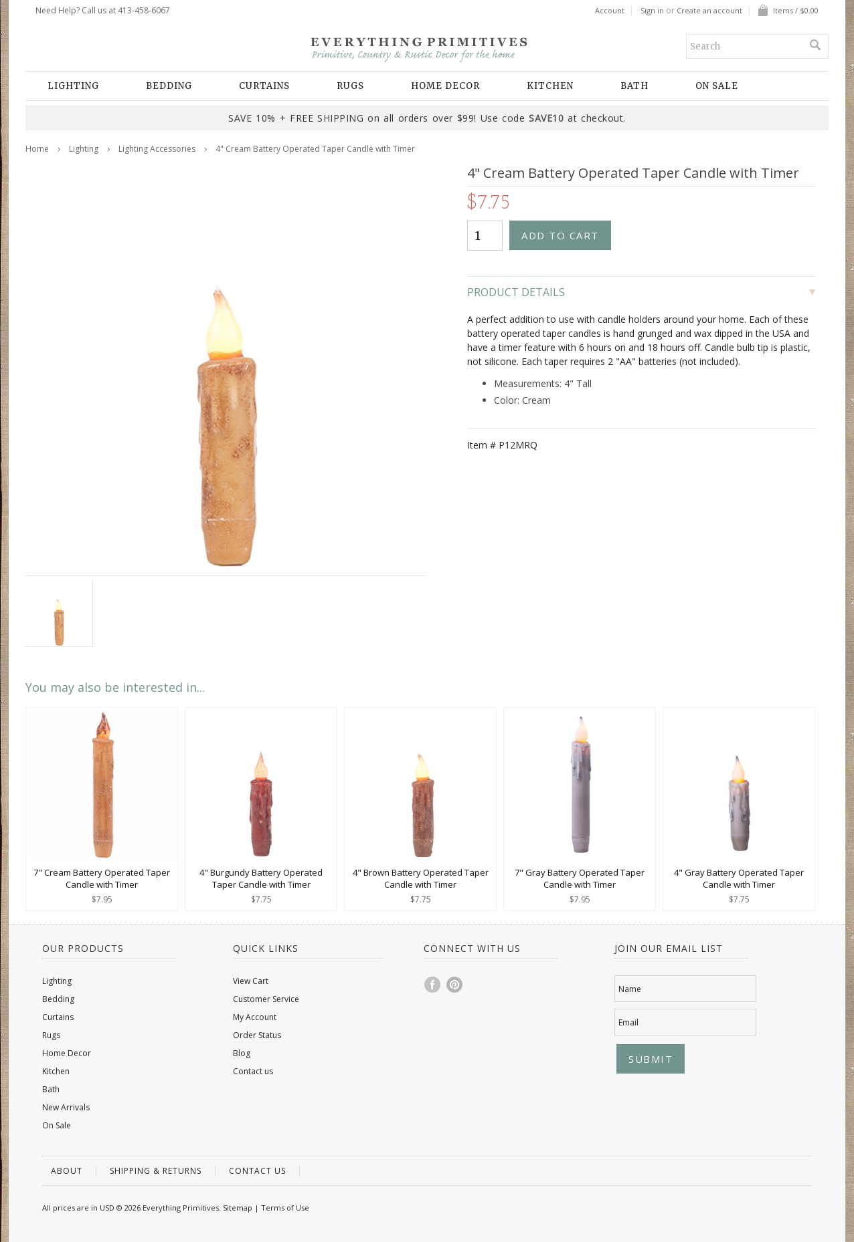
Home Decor (445, 86)
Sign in (652, 10)
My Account (254, 1017)
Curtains (264, 86)
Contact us (253, 1071)
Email (628, 1022)
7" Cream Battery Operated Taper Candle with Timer (101, 878)
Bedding (169, 86)
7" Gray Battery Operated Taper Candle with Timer (580, 878)
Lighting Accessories (156, 148)
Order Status (257, 1035)
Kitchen (550, 86)
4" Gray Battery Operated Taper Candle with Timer (739, 878)
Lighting (73, 86)
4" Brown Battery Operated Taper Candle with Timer (421, 878)
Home (37, 148)
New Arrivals (66, 1107)
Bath (634, 86)
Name (629, 989)
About (66, 1170)
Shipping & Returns (155, 1170)
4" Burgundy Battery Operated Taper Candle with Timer (261, 878)
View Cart (250, 981)
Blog (241, 1053)
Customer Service (266, 999)
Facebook (433, 984)
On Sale (716, 86)
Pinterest (455, 984)
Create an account (709, 10)
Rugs (350, 86)
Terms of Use (285, 1208)
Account (609, 10)
